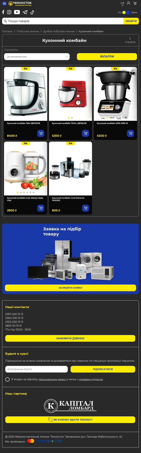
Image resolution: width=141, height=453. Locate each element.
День (134, 12)
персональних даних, (53, 379)
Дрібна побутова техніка (59, 31)
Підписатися (103, 369)
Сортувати (11, 49)
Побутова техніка (28, 31)
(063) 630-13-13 (14, 321)
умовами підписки (91, 379)
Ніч (120, 12)
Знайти (131, 21)
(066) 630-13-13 (14, 318)
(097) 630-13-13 (14, 314)
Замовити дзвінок (70, 338)
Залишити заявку (71, 287)
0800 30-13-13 (13, 325)
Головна (7, 31)
